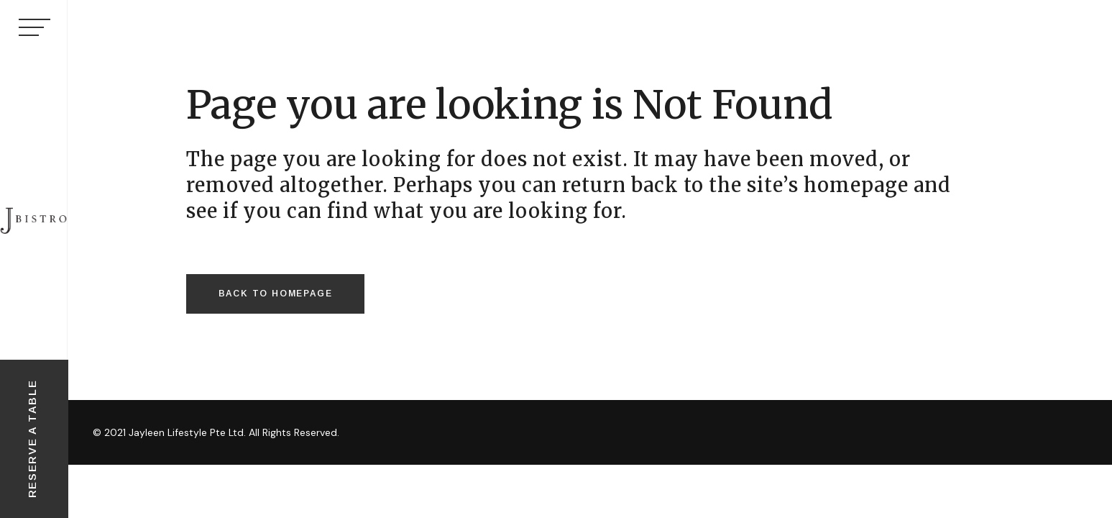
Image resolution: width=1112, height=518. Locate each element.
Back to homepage (276, 293)
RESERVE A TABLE (32, 439)
